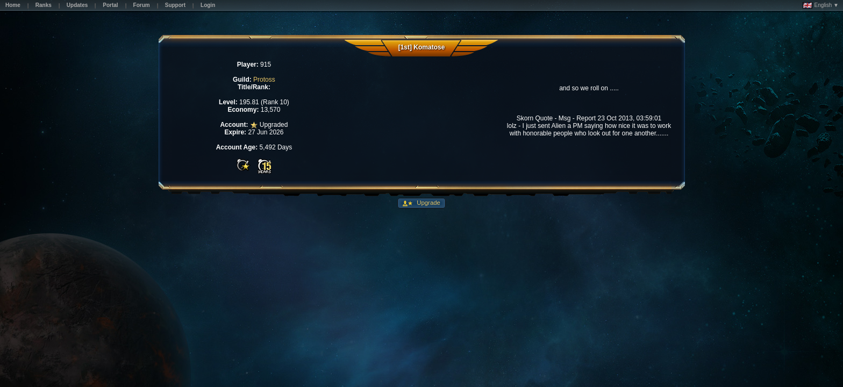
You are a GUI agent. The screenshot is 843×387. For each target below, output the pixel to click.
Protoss (264, 79)
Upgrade (427, 202)
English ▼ (821, 5)
